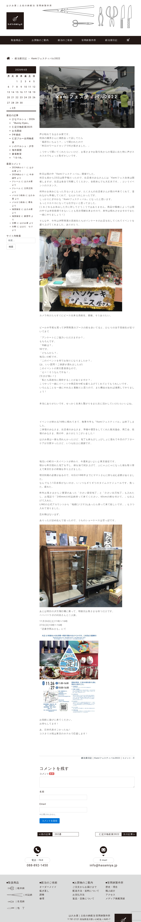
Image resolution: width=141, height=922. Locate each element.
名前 (42, 791)
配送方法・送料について (86, 890)
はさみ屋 (28, 181)
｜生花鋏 (16, 901)
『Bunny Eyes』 (21, 123)
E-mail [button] (103, 860)
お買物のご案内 (40, 40)
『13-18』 (18, 157)
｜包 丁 (15, 908)
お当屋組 (17, 130)
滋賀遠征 (16, 209)
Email (43, 804)
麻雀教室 (17, 154)
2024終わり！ (19, 167)
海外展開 (17, 150)
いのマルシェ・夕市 (23, 146)
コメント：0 (128, 758)
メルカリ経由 (18, 195)
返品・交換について (83, 898)
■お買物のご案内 (83, 882)
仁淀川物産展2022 (109, 834)
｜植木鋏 (16, 888)
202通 (58, 834)
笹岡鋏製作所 (89, 40)
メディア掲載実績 (115, 898)
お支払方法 (79, 894)
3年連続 (16, 134)
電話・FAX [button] (37, 860)
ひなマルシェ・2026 (23, 119)
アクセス (110, 894)
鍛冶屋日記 (111, 40)
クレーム (16, 181)
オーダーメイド (48, 887)
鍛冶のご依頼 (65, 40)
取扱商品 (16, 40)
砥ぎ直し (44, 890)
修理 (42, 898)
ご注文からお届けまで (85, 887)
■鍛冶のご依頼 (48, 882)
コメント (47, 773)
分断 (14, 223)
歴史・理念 (112, 887)
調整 (42, 894)
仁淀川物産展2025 (22, 127)
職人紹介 (110, 890)
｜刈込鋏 (19, 894)
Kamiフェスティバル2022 (107, 758)
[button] (11, 246)
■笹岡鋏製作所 (115, 882)
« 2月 (13, 108)
